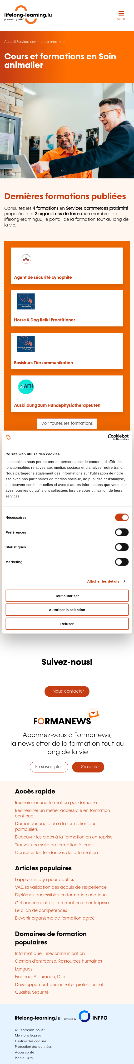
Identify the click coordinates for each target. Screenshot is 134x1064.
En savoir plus (49, 767)
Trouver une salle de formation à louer (54, 845)
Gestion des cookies (30, 1041)
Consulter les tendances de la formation (56, 853)
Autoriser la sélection (67, 610)
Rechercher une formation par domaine (56, 803)
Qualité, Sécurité (32, 992)
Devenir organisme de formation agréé (55, 918)
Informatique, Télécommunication (50, 954)
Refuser (67, 624)
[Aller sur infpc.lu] (61, 1021)
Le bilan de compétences (41, 911)
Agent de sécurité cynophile (43, 278)
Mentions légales (28, 1035)
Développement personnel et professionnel (59, 985)
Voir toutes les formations (67, 423)
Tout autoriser (67, 596)
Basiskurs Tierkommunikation (43, 363)
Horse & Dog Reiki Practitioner (44, 320)
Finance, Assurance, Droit (41, 977)
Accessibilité (24, 1052)
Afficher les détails (103, 581)
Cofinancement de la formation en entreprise (62, 903)
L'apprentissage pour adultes (44, 880)
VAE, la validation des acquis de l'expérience (61, 887)
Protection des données (33, 1046)
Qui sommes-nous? (30, 1030)
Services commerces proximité (41, 42)
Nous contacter (67, 691)
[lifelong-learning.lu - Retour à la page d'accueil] (28, 15)
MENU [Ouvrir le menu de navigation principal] (121, 19)
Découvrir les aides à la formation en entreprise (64, 837)
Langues (23, 969)
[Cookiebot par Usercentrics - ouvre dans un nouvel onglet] (108, 437)
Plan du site (24, 1058)
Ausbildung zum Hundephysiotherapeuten (57, 405)
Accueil (10, 42)
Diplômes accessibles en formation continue (61, 895)
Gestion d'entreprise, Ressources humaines (58, 961)
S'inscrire (88, 767)
